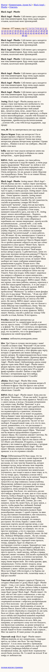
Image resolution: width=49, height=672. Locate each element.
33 (8, 33)
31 (2, 33)
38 (21, 33)
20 (21, 31)
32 (5, 33)
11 (43, 28)
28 (42, 31)
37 (18, 33)
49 (23, 35)
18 (15, 31)
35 (13, 33)
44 (36, 33)
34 (10, 33)
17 (13, 31)
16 (10, 31)
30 (47, 31)
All (25, 35)
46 (42, 33)
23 (28, 31)
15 (8, 31)
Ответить (13, 7)
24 (31, 31)
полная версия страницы (12, 667)
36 (15, 33)
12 (46, 28)
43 (34, 33)
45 (39, 33)
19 (18, 31)
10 (41, 28)
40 (26, 33)
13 (2, 31)
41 (28, 33)
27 (39, 31)
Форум (4, 5)
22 (26, 31)
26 (36, 31)
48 (47, 33)
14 (5, 31)
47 (44, 33)
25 (34, 31)
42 (31, 33)
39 (23, 33)
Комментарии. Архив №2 (20, 5)
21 (23, 31)
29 (44, 31)
